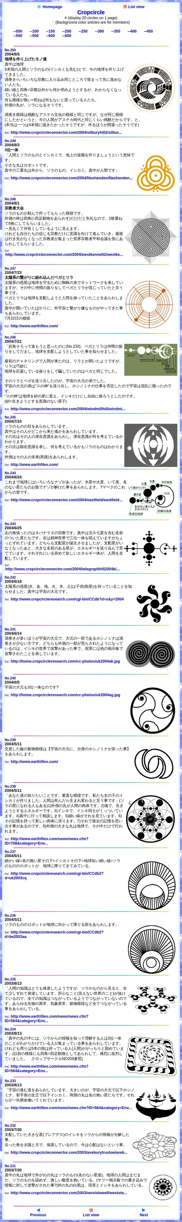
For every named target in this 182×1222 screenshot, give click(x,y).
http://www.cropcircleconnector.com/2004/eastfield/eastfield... (67, 500)
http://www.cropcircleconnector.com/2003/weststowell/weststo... (69, 1193)
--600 (50, 36)
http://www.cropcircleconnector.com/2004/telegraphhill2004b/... (62, 569)
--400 (132, 31)
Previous (38, 1212)
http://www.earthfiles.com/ (34, 326)
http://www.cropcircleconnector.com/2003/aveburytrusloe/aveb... (69, 1152)
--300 (99, 31)
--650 (66, 36)
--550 (34, 36)
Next (144, 1212)
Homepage (50, 7)
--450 (148, 31)
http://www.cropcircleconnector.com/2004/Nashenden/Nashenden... (72, 178)
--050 (17, 31)
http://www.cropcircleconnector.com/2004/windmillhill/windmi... (68, 409)
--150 (50, 31)
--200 (66, 31)
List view (133, 7)
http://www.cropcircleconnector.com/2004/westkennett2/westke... (64, 254)
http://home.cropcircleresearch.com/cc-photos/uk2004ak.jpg (65, 661)
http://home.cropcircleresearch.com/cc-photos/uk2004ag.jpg (65, 695)
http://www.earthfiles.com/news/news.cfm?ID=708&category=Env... (46, 841)
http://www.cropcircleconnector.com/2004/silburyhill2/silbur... (66, 132)
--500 (17, 36)
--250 (83, 31)
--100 (34, 31)
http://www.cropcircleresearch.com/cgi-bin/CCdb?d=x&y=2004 (67, 599)
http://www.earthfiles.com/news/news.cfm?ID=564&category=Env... (46, 1018)
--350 (115, 31)
